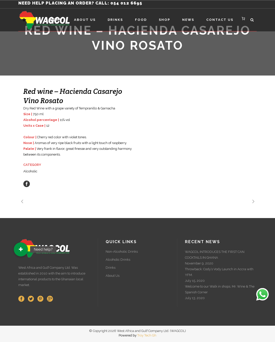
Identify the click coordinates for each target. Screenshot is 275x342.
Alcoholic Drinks (118, 259)
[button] (21, 249)
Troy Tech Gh (146, 335)
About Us (112, 276)
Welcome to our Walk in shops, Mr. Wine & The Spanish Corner (219, 289)
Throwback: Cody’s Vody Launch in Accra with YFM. (219, 272)
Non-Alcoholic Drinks (122, 251)
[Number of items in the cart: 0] (243, 18)
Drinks (110, 267)
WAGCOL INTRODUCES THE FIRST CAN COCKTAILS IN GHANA (214, 254)
